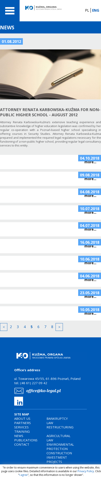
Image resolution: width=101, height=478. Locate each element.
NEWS (18, 436)
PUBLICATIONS (25, 440)
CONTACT (21, 444)
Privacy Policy (86, 471)
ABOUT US (22, 418)
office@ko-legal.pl (43, 390)
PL (87, 10)
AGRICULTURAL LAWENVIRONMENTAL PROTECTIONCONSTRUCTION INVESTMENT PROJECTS (60, 449)
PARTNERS (22, 423)
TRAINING (22, 431)
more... (90, 162)
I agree (23, 475)
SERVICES (21, 427)
